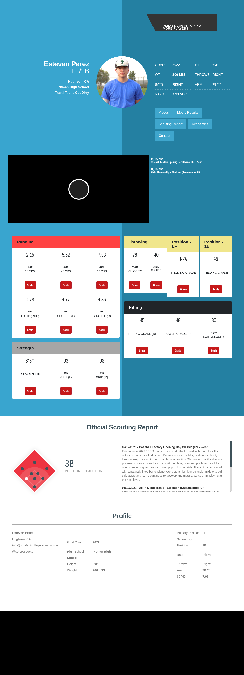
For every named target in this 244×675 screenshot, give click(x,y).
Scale (30, 289)
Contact (164, 136)
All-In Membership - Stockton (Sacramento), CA (186, 171)
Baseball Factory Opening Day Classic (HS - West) (186, 160)
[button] (78, 191)
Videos (164, 112)
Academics (200, 124)
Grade (156, 289)
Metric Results (187, 112)
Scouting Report (171, 124)
